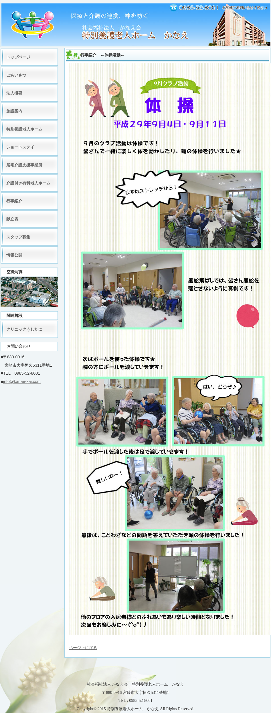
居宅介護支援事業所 (24, 165)
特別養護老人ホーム (24, 129)
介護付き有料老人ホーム (28, 183)
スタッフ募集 (18, 237)
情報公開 (14, 255)
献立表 (12, 219)
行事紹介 (14, 201)
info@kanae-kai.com (22, 381)
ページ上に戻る (83, 647)
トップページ (18, 57)
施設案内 (14, 111)
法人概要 (14, 93)
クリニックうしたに (24, 329)
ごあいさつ (16, 75)
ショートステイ (20, 147)
